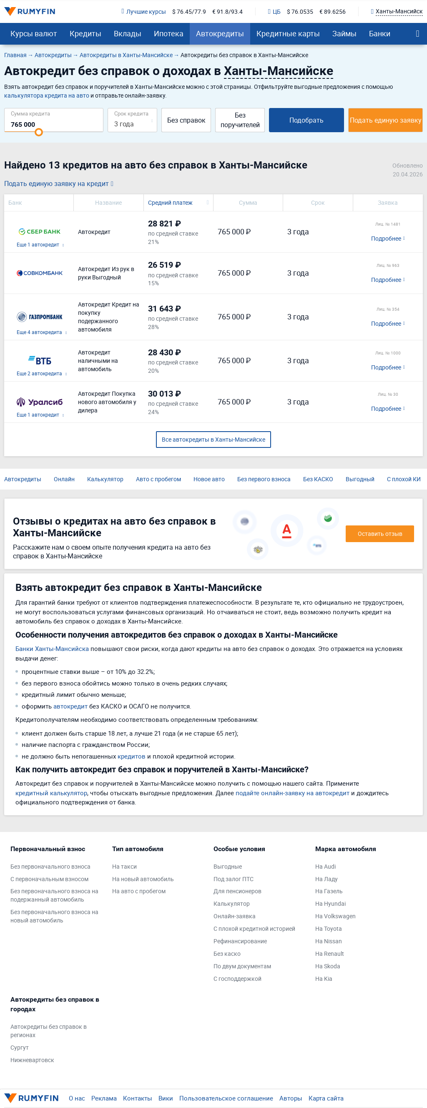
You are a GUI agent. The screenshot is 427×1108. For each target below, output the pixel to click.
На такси (124, 866)
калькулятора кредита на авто (46, 95)
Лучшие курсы (144, 11)
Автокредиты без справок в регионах (48, 1031)
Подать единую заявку (386, 120)
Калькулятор (105, 479)
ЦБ (274, 11)
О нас (77, 1098)
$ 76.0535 (300, 11)
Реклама (104, 1098)
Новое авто (209, 479)
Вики (165, 1098)
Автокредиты (220, 33)
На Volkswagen (335, 916)
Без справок (186, 120)
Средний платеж (170, 202)
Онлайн (64, 479)
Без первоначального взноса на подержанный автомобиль (54, 895)
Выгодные (228, 866)
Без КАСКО (318, 479)
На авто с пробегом (139, 891)
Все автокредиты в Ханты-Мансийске (213, 439)
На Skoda (327, 966)
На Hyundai (330, 903)
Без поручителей (240, 120)
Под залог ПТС (234, 879)
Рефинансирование (240, 941)
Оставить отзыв (380, 534)
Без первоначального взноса (50, 866)
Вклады (127, 33)
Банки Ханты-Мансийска (52, 648)
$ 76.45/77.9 (189, 11)
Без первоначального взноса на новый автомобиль (54, 916)
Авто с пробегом (158, 479)
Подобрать (306, 120)
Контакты (137, 1098)
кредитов (132, 756)
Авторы (290, 1098)
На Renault (329, 953)
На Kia (323, 978)
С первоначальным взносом (49, 879)
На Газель (329, 891)
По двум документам (242, 966)
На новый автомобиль (143, 879)
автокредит (70, 706)
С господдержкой (237, 978)
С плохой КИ (404, 479)
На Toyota (328, 928)
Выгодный (360, 479)
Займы (344, 33)
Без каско (227, 953)
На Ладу (326, 879)
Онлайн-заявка (235, 916)
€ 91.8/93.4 (227, 11)
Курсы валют (33, 33)
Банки (379, 33)
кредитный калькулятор (51, 793)
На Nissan (328, 941)
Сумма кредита (30, 113)
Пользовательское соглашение (226, 1098)
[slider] (39, 132)
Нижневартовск (32, 1060)
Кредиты (85, 33)
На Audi (325, 866)
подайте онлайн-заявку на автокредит (292, 793)
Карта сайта (326, 1098)
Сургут (19, 1047)
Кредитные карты (288, 33)
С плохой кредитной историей (254, 928)
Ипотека (168, 33)
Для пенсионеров (237, 891)
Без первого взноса (264, 479)
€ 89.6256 (332, 11)
